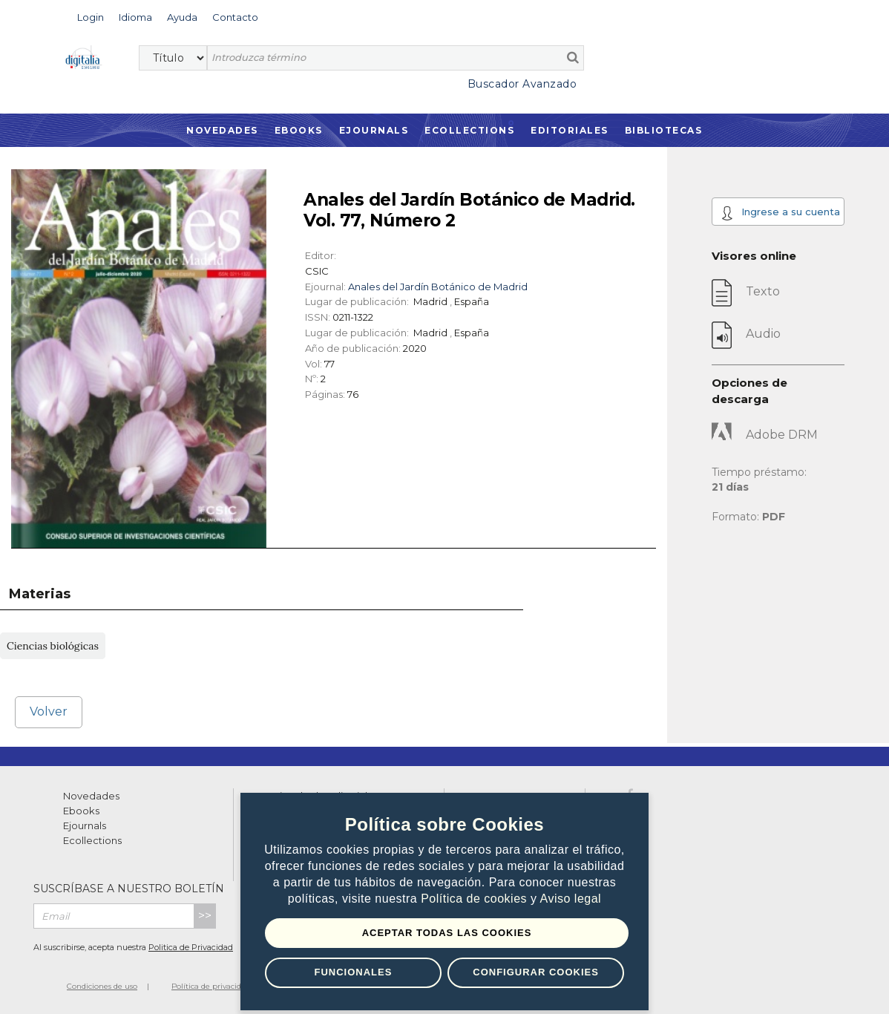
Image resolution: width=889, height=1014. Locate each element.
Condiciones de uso (102, 986)
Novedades (222, 130)
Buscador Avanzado (522, 84)
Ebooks (299, 130)
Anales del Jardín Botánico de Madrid (438, 286)
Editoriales (569, 130)
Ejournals (374, 130)
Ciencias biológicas (53, 645)
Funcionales (353, 972)
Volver (49, 711)
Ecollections (469, 130)
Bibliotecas (664, 130)
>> (204, 916)
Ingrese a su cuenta (780, 213)
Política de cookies (476, 898)
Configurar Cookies (536, 972)
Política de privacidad (210, 986)
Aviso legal (571, 898)
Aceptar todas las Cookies (447, 932)
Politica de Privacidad (190, 947)
